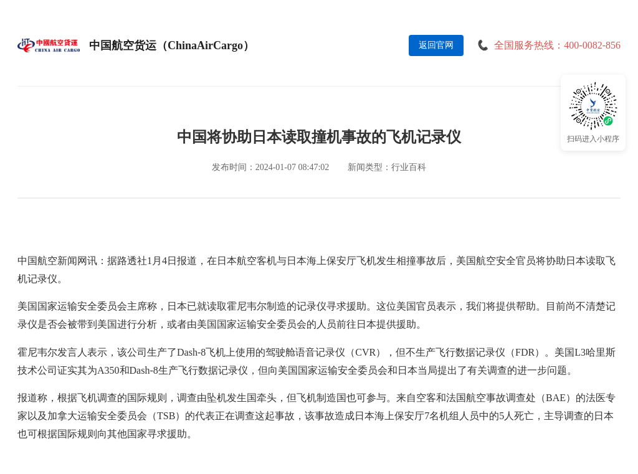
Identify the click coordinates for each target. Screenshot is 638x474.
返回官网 (436, 45)
